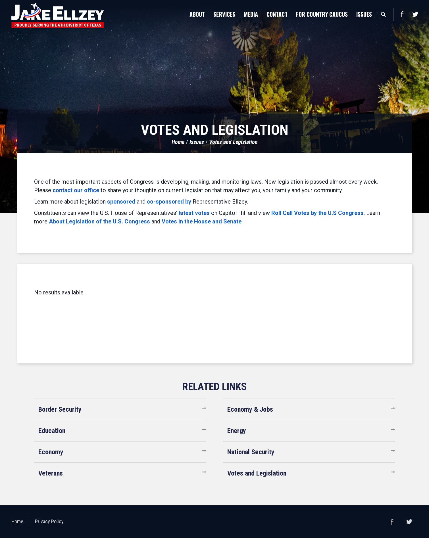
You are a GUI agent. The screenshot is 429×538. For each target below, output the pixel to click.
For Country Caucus (322, 14)
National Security (250, 452)
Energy (236, 431)
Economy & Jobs (250, 409)
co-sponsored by (169, 201)
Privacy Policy (49, 521)
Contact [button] (277, 14)
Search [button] (383, 14)
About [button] (197, 14)
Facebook (402, 14)
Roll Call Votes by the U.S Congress (317, 213)
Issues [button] (364, 14)
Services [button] (224, 14)
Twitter (415, 14)
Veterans (50, 473)
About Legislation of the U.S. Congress (99, 221)
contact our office (76, 190)
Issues (196, 142)
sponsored (121, 201)
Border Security (60, 409)
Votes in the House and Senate (201, 221)
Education (51, 431)
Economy (50, 452)
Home (178, 142)
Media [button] (251, 14)
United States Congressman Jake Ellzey (57, 15)
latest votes (194, 213)
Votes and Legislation (233, 142)
